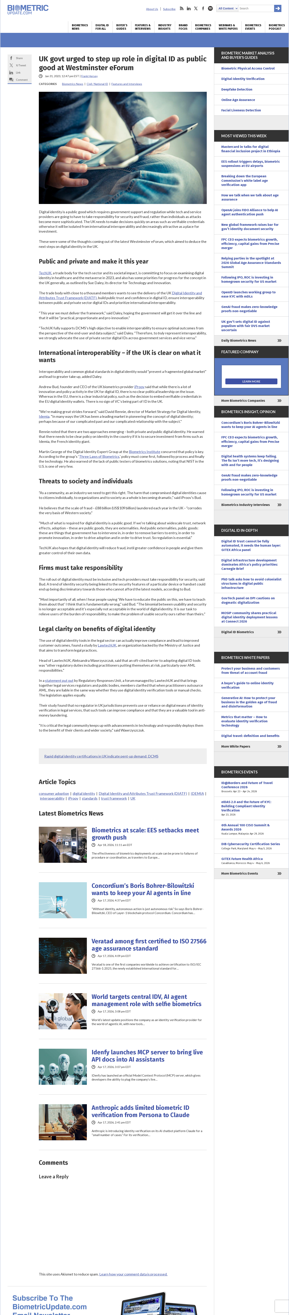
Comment (22, 79)
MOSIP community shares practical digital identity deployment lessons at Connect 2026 (249, 617)
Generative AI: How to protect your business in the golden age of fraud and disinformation (249, 702)
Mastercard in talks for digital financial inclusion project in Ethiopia (250, 149)
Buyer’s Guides (121, 27)
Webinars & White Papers (228, 27)
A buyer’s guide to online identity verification (247, 685)
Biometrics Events (253, 27)
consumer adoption (54, 793)
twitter (196, 8)
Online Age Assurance (238, 100)
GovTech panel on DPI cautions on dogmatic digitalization (248, 600)
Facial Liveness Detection (241, 110)
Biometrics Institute (144, 451)
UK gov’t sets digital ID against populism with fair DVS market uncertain (245, 326)
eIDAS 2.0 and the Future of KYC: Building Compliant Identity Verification (251, 808)
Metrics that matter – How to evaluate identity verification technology (244, 721)
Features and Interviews (126, 84)
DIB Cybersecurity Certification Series (251, 846)
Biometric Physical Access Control (248, 68)
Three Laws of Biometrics (99, 456)
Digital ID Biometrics (237, 632)
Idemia (44, 416)
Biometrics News (80, 27)
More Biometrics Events (239, 873)
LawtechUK (107, 645)
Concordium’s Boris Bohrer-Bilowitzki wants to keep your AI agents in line (143, 889)
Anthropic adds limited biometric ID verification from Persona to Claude (141, 1111)
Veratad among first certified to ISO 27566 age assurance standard (149, 945)
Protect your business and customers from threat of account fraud (250, 670)
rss (181, 8)
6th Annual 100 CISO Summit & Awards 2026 (251, 829)
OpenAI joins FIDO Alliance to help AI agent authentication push (249, 212)
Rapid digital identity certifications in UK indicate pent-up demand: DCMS (101, 756)
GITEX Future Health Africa (251, 861)
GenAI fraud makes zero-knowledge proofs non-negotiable (249, 309)
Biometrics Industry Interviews (245, 505)
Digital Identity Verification (243, 79)
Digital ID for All (102, 27)
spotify (210, 8)
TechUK (45, 273)
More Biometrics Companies (243, 401)
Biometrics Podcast (277, 27)
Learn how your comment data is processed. (133, 1274)
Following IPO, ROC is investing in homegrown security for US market (248, 279)
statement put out (59, 680)
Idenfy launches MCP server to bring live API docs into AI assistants (147, 1056)
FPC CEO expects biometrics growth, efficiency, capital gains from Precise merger (250, 243)
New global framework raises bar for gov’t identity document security (250, 227)
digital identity (84, 793)
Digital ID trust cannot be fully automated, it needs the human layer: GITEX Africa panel (251, 545)
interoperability (52, 798)
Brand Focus (183, 27)
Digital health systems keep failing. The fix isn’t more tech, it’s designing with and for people (250, 460)
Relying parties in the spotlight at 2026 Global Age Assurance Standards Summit (251, 262)
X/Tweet (21, 65)
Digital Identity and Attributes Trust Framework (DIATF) (143, 793)
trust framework (114, 798)
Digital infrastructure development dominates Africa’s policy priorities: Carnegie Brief (249, 564)
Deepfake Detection (236, 89)
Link (18, 72)
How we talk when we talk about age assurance (250, 197)
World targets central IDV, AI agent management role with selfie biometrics (147, 1000)
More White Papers (235, 746)
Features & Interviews (143, 27)
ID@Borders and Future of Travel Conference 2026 (251, 787)
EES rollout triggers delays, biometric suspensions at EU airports (250, 163)
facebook (203, 8)
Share (19, 58)
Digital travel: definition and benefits (250, 736)
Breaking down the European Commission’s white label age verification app (244, 180)
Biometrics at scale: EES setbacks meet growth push (145, 834)
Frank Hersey (89, 76)
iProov (139, 387)
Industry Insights (164, 27)
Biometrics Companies (203, 27)
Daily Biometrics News (238, 340)
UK (132, 798)
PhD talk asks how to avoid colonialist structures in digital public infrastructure (251, 583)
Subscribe (169, 9)
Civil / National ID (97, 84)
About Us (152, 9)
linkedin (188, 8)
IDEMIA (197, 793)
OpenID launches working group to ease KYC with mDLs (248, 294)
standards (89, 798)
